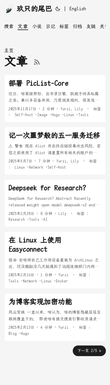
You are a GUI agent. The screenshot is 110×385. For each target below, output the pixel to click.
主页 (8, 50)
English (78, 8)
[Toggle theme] (57, 9)
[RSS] (36, 61)
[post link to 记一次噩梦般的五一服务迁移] (55, 151)
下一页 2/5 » (89, 350)
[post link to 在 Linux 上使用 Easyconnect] (55, 260)
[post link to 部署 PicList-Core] (55, 99)
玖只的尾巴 (28, 8)
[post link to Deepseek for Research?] (55, 203)
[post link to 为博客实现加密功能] (55, 317)
